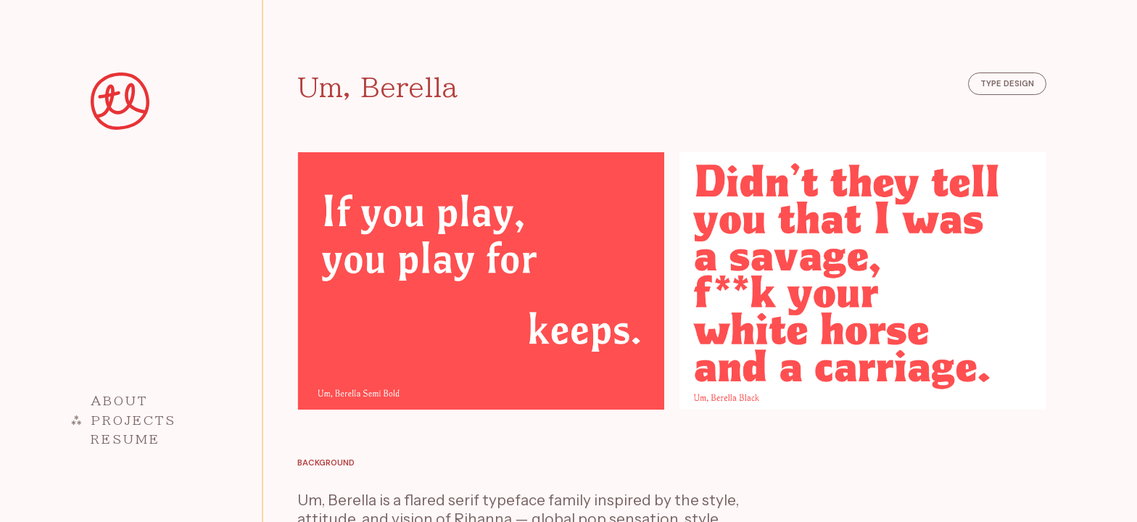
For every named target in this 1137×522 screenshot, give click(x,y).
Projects (133, 420)
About (119, 400)
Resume (125, 439)
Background (326, 463)
